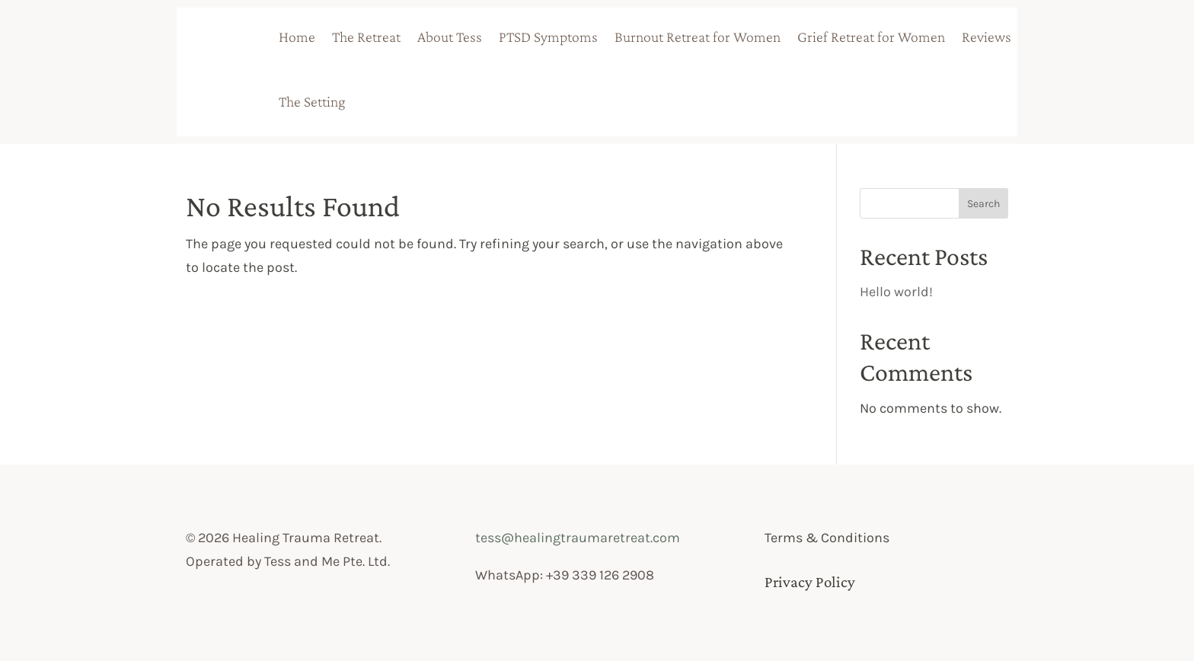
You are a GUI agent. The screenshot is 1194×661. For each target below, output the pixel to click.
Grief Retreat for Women (871, 36)
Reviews (986, 36)
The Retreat (366, 36)
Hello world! (896, 291)
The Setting (312, 101)
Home (297, 36)
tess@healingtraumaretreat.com (577, 537)
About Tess (449, 36)
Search (983, 203)
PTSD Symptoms (548, 36)
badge (410, 99)
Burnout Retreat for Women (698, 36)
